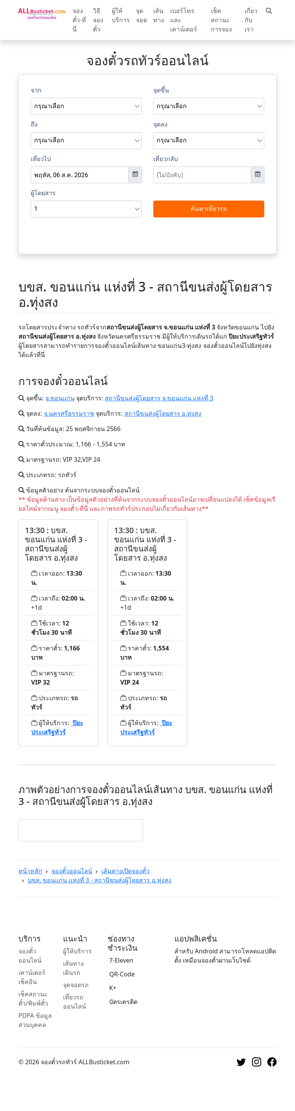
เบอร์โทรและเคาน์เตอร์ (183, 20)
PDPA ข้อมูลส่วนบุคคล (35, 1020)
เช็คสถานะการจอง (221, 20)
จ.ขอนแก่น (60, 398)
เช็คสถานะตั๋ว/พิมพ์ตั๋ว (33, 998)
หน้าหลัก (30, 871)
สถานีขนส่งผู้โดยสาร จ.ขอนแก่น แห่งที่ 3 (159, 398)
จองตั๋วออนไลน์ (71, 871)
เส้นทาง (158, 15)
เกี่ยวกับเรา (251, 20)
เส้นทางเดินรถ (73, 968)
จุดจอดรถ (76, 985)
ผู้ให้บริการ (121, 15)
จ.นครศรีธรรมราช (69, 413)
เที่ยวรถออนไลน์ (74, 1002)
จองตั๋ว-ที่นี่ (79, 20)
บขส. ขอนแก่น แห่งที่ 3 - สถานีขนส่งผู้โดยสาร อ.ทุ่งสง (99, 880)
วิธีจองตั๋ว (98, 20)
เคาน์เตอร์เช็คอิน (31, 977)
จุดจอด (141, 15)
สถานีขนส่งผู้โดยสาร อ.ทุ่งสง (162, 413)
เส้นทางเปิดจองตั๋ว (125, 871)
